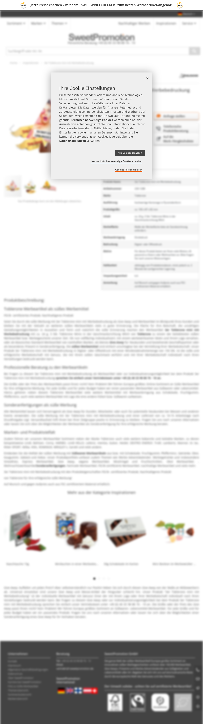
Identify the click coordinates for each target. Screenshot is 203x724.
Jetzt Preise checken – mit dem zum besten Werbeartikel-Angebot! (101, 5)
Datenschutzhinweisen (117, 132)
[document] (101, 125)
